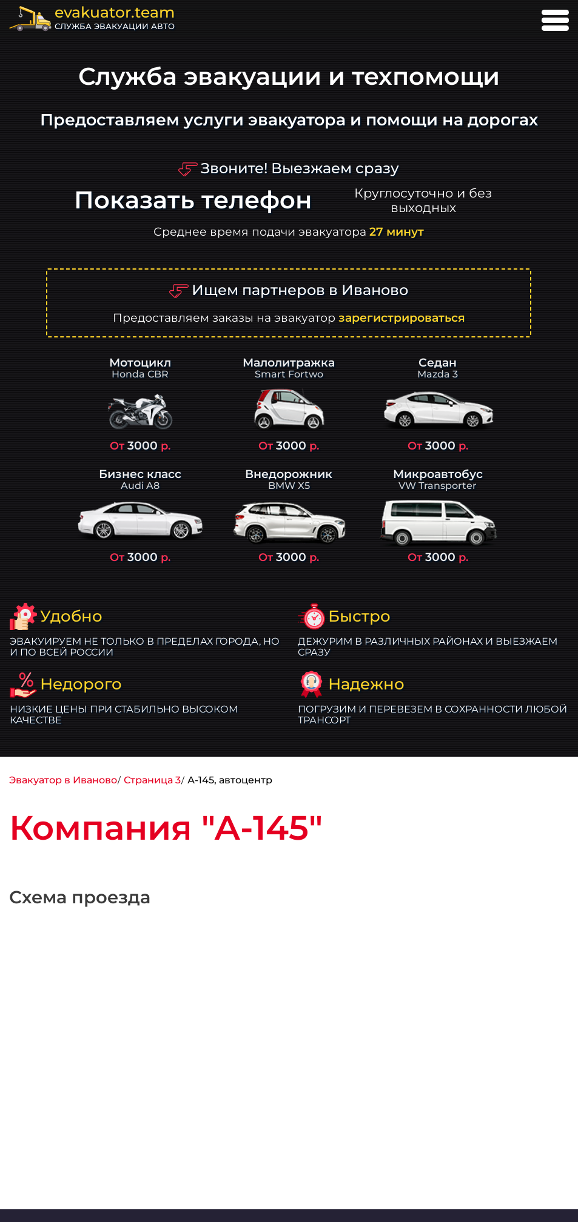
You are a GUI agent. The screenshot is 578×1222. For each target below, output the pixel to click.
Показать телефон (193, 200)
